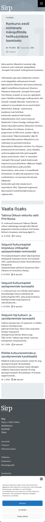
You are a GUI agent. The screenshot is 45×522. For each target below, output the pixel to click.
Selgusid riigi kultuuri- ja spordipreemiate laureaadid (18, 317)
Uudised (10, 18)
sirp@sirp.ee (6, 425)
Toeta (3, 432)
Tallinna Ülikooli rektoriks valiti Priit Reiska (20, 217)
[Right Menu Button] (41, 4)
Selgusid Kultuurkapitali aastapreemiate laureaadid (17, 285)
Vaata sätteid (22, 516)
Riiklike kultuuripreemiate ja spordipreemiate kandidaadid (19, 355)
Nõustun (22, 503)
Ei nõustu (22, 510)
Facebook (5, 429)
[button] (41, 479)
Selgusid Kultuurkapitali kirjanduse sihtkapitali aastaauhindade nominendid (18, 248)
